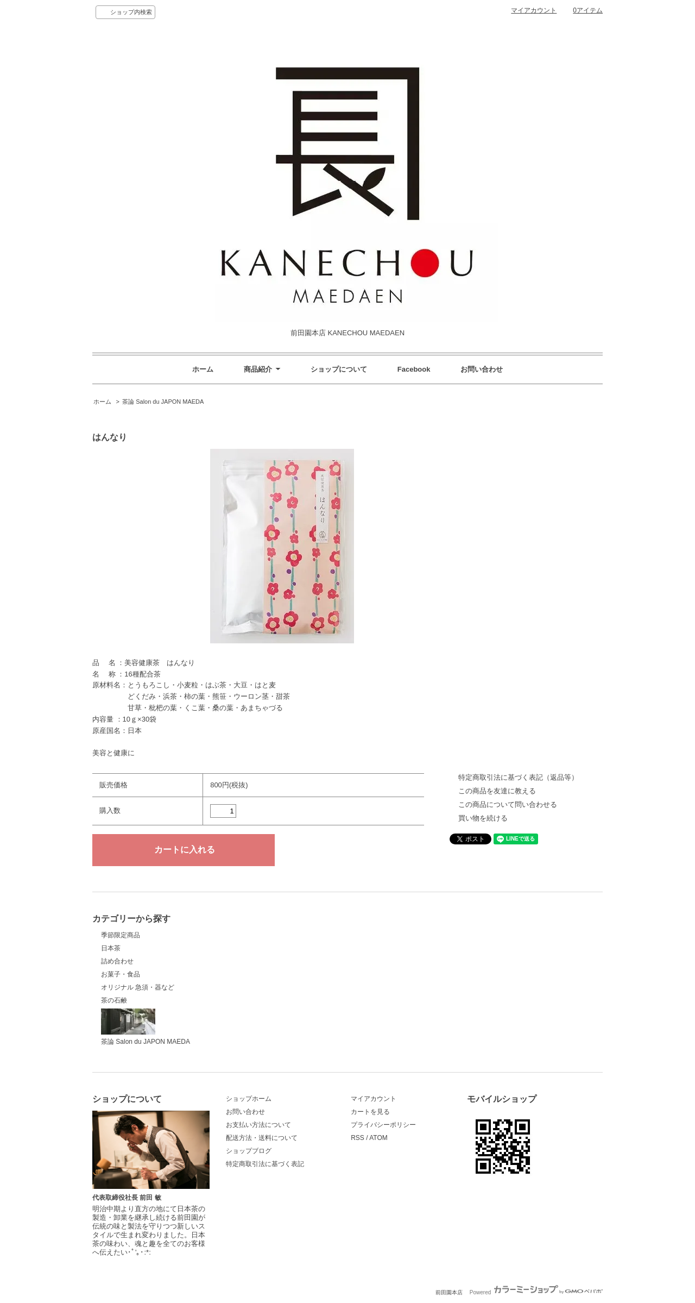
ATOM (378, 1138)
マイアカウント (534, 10)
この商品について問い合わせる (507, 804)
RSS (357, 1138)
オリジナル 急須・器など (137, 987)
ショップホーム (248, 1098)
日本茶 (111, 948)
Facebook (414, 369)
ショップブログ (248, 1151)
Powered (536, 1292)
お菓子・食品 (120, 974)
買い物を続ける (483, 818)
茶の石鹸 (114, 1000)
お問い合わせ (481, 369)
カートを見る (370, 1112)
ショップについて (339, 369)
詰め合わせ (117, 961)
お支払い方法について (258, 1125)
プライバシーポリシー (383, 1125)
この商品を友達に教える (497, 791)
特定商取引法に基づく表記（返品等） (518, 777)
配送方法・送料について (262, 1138)
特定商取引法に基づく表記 (265, 1164)
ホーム (202, 369)
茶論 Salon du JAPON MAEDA (163, 401)
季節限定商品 (120, 935)
